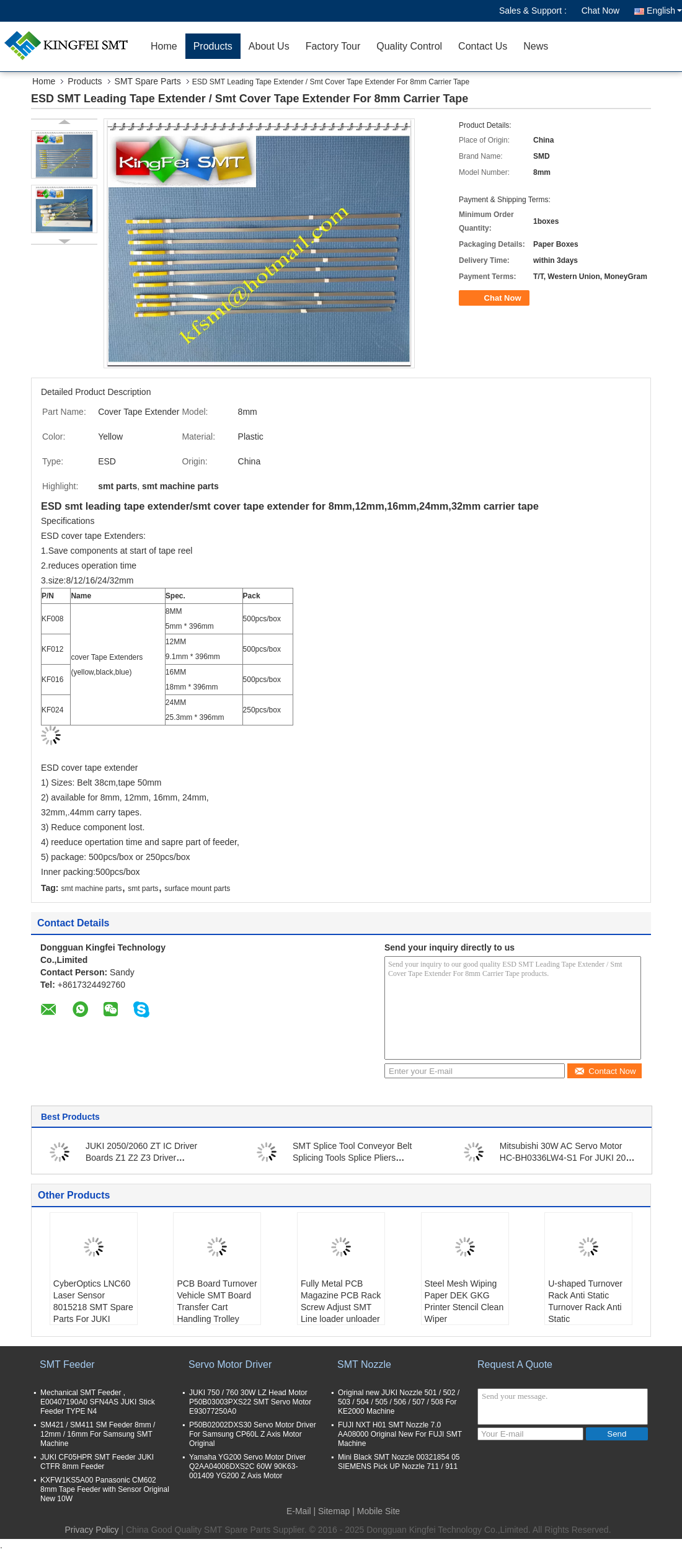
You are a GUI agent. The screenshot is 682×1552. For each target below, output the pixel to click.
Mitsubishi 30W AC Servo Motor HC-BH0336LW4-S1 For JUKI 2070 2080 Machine (568, 1157)
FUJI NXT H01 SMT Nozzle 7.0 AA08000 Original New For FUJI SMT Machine (400, 1434)
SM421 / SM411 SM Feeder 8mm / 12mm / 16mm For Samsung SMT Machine (97, 1434)
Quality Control (409, 46)
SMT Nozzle (364, 1364)
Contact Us (482, 46)
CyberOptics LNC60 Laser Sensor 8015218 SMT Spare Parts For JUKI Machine (93, 1307)
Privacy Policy (91, 1530)
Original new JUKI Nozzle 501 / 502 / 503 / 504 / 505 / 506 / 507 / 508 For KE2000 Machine (398, 1402)
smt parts (143, 888)
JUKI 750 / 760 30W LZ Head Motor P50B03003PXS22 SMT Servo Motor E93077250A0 (250, 1402)
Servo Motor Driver (230, 1364)
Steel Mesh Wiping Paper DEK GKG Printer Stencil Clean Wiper (464, 1301)
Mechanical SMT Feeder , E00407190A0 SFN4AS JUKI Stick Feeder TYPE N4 (97, 1402)
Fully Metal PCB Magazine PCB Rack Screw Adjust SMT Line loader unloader (341, 1301)
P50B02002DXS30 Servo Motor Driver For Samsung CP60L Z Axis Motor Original (252, 1434)
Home (164, 46)
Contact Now (605, 1071)
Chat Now (600, 11)
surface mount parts (197, 888)
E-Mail (298, 1511)
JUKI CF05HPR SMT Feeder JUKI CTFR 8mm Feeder (97, 1462)
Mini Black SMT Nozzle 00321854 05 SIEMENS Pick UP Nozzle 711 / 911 (399, 1462)
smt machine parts (91, 888)
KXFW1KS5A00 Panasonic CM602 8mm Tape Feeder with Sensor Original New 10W (104, 1489)
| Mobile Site (376, 1511)
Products (212, 46)
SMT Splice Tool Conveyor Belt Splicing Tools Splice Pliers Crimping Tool (352, 1157)
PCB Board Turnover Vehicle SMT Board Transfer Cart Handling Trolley (217, 1301)
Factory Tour (333, 46)
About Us (269, 46)
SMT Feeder (67, 1364)
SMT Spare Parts (148, 81)
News (535, 46)
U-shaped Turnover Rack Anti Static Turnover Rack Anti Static (585, 1301)
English (664, 11)
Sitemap (334, 1511)
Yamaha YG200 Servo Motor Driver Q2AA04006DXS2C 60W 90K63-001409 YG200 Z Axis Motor (247, 1466)
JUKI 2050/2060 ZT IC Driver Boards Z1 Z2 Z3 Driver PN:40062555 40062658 (141, 1157)
